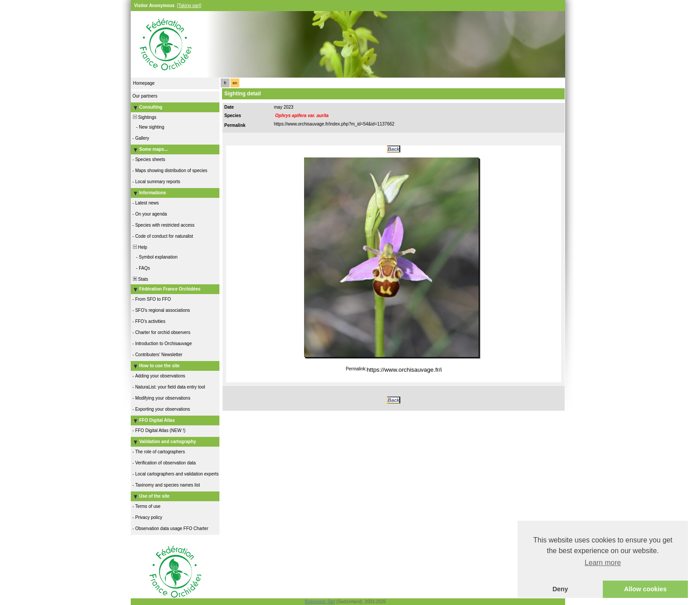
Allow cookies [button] (645, 589)
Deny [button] (560, 589)
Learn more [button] (603, 562)
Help (139, 247)
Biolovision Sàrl (320, 601)
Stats (140, 279)
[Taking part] (189, 5)
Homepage (144, 83)
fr (225, 83)
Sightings (144, 117)
